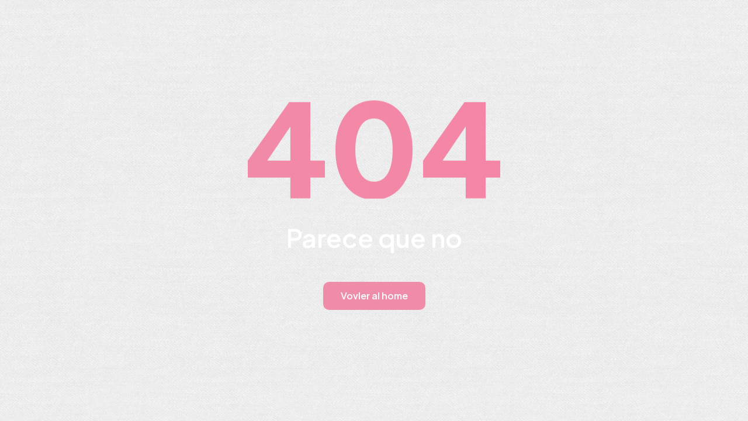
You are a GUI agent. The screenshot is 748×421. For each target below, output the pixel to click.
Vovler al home (374, 295)
